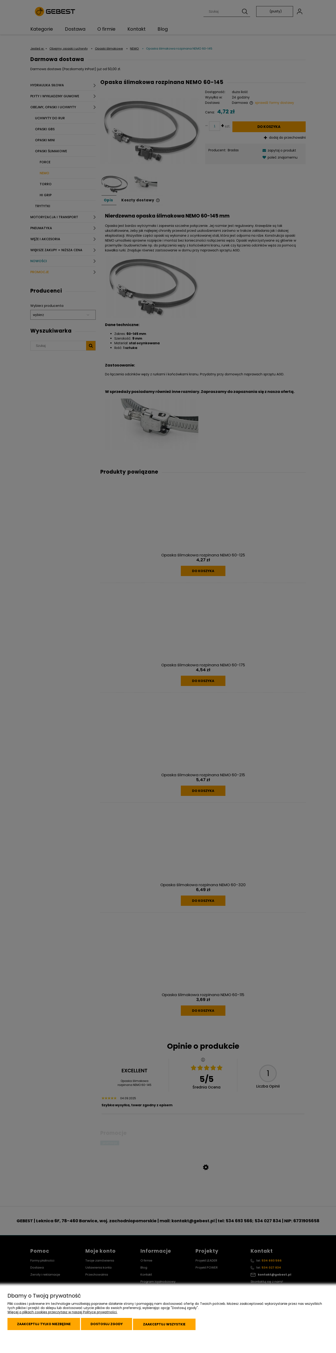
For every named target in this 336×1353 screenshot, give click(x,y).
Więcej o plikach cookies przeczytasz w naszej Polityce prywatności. (62, 1314)
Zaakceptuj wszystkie (172, 1325)
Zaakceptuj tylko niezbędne (45, 1325)
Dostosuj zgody (112, 1325)
